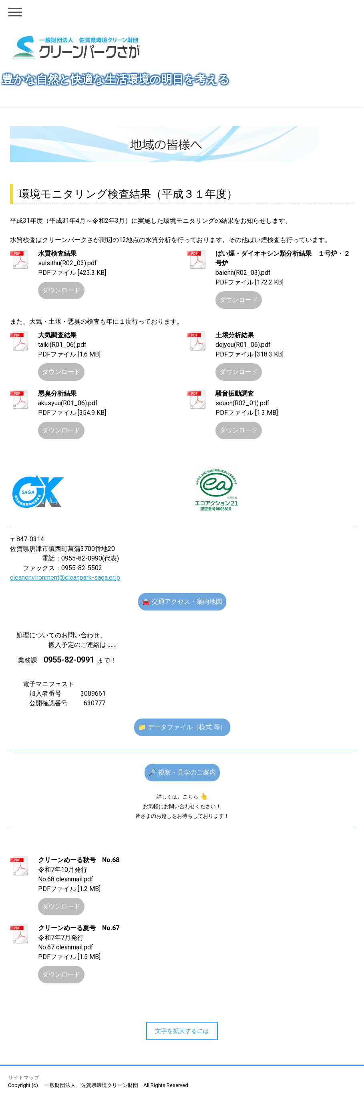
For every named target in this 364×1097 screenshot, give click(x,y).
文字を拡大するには (182, 1031)
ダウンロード (61, 290)
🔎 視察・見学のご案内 (182, 772)
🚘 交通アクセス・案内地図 (182, 601)
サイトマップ (23, 1078)
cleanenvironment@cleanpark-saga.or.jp (65, 577)
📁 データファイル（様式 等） (182, 727)
